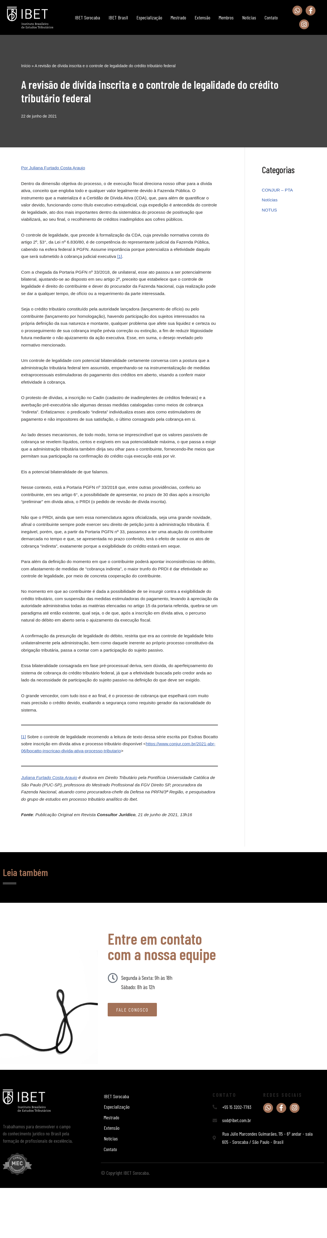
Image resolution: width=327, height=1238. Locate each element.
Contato (271, 17)
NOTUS (270, 211)
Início (25, 65)
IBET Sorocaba (87, 17)
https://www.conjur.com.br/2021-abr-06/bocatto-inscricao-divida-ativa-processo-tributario (111, 796)
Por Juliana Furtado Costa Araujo (54, 168)
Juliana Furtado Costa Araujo (50, 823)
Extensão (202, 17)
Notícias (249, 17)
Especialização (149, 17)
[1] (123, 261)
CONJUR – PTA (278, 190)
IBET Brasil (118, 17)
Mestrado (178, 17)
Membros (226, 17)
